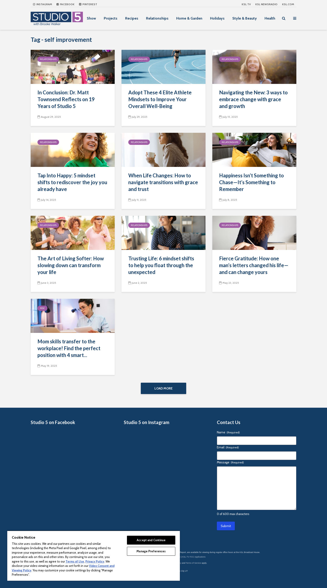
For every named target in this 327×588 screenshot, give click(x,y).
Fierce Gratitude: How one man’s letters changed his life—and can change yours (253, 265)
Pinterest (88, 4)
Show (91, 18)
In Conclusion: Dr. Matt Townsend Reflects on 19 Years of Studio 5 (66, 99)
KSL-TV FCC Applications (194, 557)
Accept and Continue (151, 540)
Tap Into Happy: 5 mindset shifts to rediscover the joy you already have (72, 182)
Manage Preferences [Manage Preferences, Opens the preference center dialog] (151, 551)
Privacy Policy (94, 561)
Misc (42, 308)
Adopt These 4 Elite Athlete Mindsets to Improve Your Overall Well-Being (160, 99)
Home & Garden (189, 18)
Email (228, 447)
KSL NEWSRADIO (266, 4)
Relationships (157, 18)
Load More (163, 388)
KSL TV (246, 4)
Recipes (131, 18)
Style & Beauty (244, 18)
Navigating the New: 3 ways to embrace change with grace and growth (253, 99)
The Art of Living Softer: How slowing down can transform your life (70, 265)
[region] (93, 555)
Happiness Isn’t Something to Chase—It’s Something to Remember (251, 182)
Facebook (65, 4)
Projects (110, 18)
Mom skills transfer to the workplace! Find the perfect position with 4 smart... (68, 348)
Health (270, 18)
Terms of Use (75, 561)
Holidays (217, 18)
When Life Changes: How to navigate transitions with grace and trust (163, 182)
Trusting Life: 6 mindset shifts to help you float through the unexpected (161, 265)
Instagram (42, 4)
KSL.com (288, 4)
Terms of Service (193, 563)
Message (230, 462)
